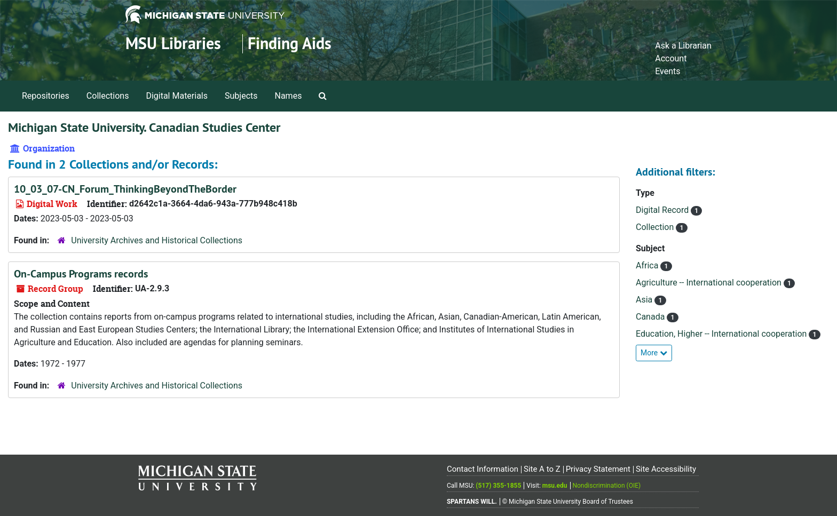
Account (670, 58)
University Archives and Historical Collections (156, 240)
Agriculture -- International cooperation (710, 282)
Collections (107, 96)
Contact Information (482, 469)
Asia (645, 300)
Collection (656, 227)
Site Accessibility (666, 469)
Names (288, 96)
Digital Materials (177, 96)
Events (667, 71)
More (654, 352)
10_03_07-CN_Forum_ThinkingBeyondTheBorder (125, 189)
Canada (651, 317)
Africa (648, 265)
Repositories (45, 96)
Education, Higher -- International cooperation (722, 334)
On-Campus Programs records (81, 274)
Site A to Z (542, 469)
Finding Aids (289, 43)
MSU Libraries (173, 43)
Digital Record (663, 210)
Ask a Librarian (683, 46)
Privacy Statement (598, 469)
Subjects (241, 96)
